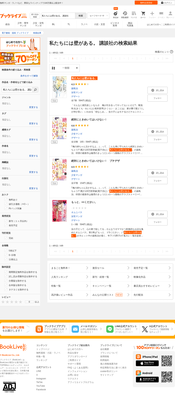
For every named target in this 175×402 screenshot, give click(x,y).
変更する (33, 107)
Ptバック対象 (13, 208)
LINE (38, 371)
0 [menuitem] (29, 302)
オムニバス (76, 212)
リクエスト (73, 378)
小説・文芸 (99, 24)
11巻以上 (11, 259)
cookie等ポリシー (109, 371)
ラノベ (84, 24)
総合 (7, 24)
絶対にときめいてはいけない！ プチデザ (95, 160)
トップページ (42, 349)
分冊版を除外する (15, 280)
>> (167, 58)
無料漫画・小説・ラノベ (48, 353)
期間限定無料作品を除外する (20, 271)
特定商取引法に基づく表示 (113, 367)
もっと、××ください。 (84, 202)
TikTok (39, 382)
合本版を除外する (15, 285)
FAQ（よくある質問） (79, 367)
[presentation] (2, 302)
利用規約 (104, 360)
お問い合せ (73, 375)
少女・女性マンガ (38, 24)
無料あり (11, 199)
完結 (8, 237)
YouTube (40, 386)
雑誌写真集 (130, 24)
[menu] (29, 302)
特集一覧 (40, 356)
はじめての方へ (154, 24)
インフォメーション (77, 371)
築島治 (74, 88)
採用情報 (104, 356)
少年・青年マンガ (23, 24)
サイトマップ (106, 375)
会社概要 (104, 349)
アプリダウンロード (77, 356)
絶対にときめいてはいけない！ (89, 119)
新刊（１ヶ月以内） (16, 220)
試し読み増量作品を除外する (20, 276)
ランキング (41, 360)
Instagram (41, 378)
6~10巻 (10, 254)
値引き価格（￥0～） (17, 203)
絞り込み (35, 15)
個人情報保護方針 (109, 364)
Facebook (41, 389)
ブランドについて (109, 353)
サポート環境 (74, 364)
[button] (111, 52)
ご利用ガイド (169, 24)
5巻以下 (10, 250)
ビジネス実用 (114, 24)
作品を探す (73, 353)
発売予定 (11, 225)
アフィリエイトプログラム (81, 382)
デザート (75, 96)
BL (53, 24)
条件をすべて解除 (29, 76)
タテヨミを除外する (16, 289)
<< (55, 58)
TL (68, 24)
